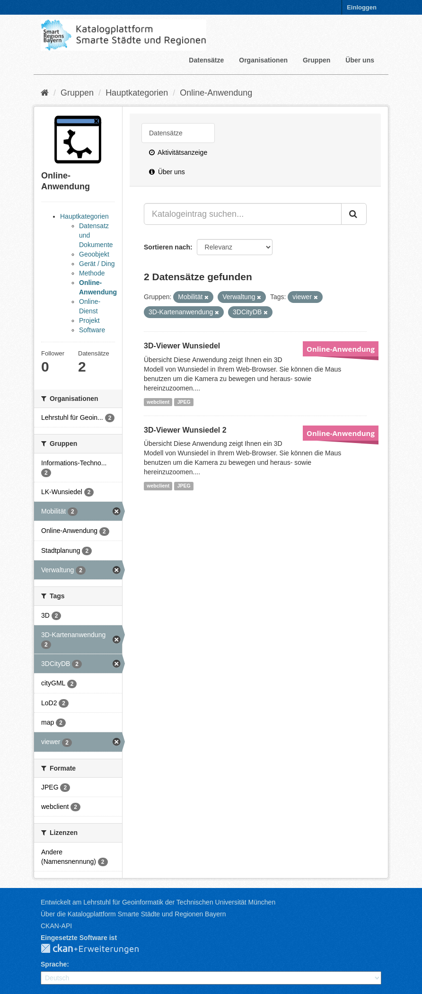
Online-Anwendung (216, 93)
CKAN (97, 949)
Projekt (89, 320)
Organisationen (263, 60)
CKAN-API (56, 926)
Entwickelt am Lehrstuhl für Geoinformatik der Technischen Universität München (158, 902)
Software (92, 330)
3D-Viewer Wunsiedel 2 (185, 430)
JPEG (184, 402)
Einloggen (362, 7)
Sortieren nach (167, 247)
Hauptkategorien (137, 93)
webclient (158, 402)
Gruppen (316, 60)
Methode (92, 273)
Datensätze (206, 60)
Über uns (359, 60)
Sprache (54, 964)
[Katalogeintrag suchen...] (243, 214)
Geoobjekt (94, 254)
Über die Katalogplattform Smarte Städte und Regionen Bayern (133, 914)
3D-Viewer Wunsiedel (182, 346)
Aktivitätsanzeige (178, 152)
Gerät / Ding (96, 263)
